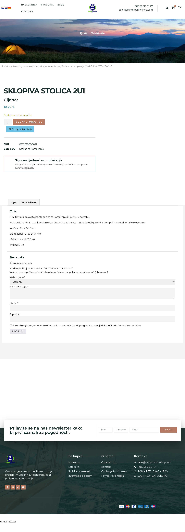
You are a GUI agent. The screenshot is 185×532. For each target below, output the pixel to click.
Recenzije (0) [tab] (29, 202)
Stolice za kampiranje (73, 66)
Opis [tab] (14, 202)
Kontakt (27, 11)
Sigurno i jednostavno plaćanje (38, 161)
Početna (6, 66)
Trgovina (47, 5)
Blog (60, 5)
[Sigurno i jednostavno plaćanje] (9, 162)
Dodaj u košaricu (31, 122)
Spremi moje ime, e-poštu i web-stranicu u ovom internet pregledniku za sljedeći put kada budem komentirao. (76, 325)
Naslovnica (29, 5)
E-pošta (15, 314)
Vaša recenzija (19, 286)
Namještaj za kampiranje (47, 66)
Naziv (14, 303)
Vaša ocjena (17, 277)
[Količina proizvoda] (8, 122)
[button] (167, 8)
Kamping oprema (22, 66)
